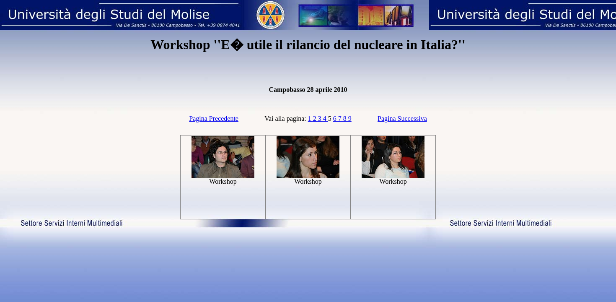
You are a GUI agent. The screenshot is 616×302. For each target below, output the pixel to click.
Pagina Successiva (402, 118)
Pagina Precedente (213, 118)
